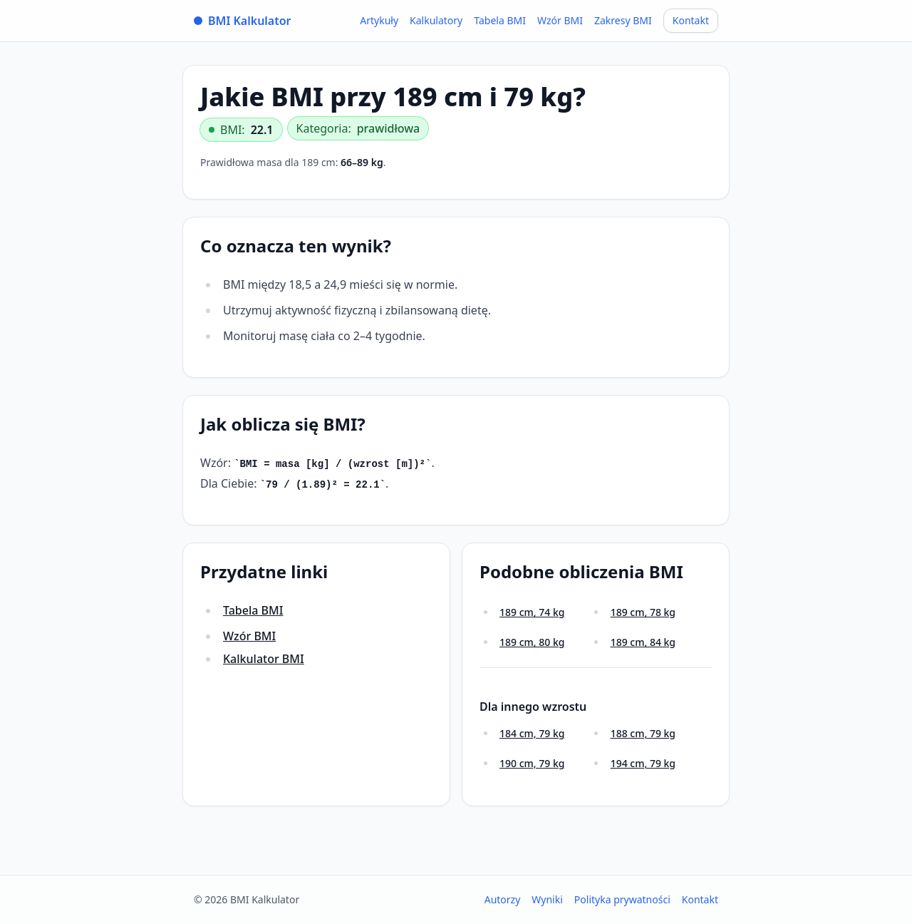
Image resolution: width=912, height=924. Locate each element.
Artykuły (379, 20)
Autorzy (502, 899)
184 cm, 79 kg (531, 733)
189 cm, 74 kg (531, 612)
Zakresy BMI (623, 20)
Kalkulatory (436, 20)
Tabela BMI (500, 20)
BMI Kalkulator (242, 21)
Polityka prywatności (622, 899)
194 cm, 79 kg (643, 763)
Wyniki (547, 899)
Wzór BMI (560, 20)
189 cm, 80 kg (531, 642)
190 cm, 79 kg (531, 763)
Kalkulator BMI (263, 659)
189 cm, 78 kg (643, 612)
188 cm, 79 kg (643, 733)
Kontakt (691, 20)
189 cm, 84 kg (643, 642)
